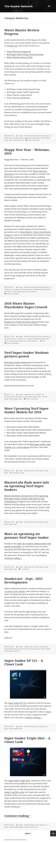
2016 (43, 341)
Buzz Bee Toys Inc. (10, 339)
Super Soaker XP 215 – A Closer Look (23, 662)
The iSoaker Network (18, 6)
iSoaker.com (12, 45)
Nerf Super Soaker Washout (16, 362)
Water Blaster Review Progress (21, 32)
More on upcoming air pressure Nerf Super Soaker (26, 536)
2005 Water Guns (33, 825)
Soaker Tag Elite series (14, 792)
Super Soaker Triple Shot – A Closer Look (27, 740)
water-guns (18, 399)
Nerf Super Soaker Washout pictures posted (26, 354)
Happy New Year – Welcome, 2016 (27, 152)
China (48, 711)
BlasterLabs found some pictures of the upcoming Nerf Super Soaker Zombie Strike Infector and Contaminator (26, 499)
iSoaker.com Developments (22, 138)
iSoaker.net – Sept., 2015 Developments (23, 580)
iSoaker (20, 136)
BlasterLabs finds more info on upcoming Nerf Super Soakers (26, 486)
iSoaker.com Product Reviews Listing (20, 322)
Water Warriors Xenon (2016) (19, 57)
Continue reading (13, 558)
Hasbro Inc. (8, 138)
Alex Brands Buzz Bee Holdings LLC (39, 136)
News (48, 138)
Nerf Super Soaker (39, 138)
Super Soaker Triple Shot (19, 780)
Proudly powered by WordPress (15, 840)
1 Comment (25, 569)
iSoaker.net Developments (42, 289)
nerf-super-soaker (18, 473)
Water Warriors (18, 140)
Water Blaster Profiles (21, 827)
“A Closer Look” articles (14, 591)
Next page (53, 833)
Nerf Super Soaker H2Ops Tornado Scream (25, 54)
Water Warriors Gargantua (19, 51)
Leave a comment (33, 140)
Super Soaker (40, 649)
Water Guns (8, 140)
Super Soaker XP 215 (17, 703)
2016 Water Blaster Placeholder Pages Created (25, 305)
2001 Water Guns (33, 726)
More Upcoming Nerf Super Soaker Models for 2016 (26, 410)
